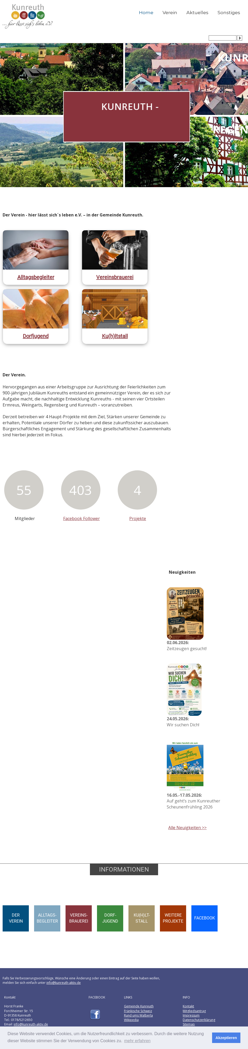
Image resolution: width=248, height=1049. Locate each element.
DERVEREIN (16, 918)
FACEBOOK (204, 918)
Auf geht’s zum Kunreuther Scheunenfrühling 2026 (193, 801)
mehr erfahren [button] (137, 1041)
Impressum (191, 1015)
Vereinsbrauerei (114, 277)
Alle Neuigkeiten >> (187, 827)
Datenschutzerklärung (199, 1020)
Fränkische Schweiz (138, 1011)
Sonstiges (229, 12)
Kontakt (188, 1006)
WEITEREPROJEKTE (173, 918)
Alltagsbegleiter (35, 277)
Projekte (137, 518)
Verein (170, 12)
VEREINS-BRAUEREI (78, 918)
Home (146, 12)
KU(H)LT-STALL (142, 918)
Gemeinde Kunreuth (139, 1006)
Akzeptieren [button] (226, 1038)
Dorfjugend (35, 336)
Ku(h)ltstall (115, 336)
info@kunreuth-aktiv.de (63, 982)
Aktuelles (197, 12)
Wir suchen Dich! (183, 722)
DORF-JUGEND (110, 918)
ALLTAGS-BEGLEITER (47, 918)
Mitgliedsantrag (194, 1011)
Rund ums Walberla (138, 1015)
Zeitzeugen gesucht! (187, 645)
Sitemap (189, 1024)
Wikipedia (131, 1020)
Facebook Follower (81, 518)
